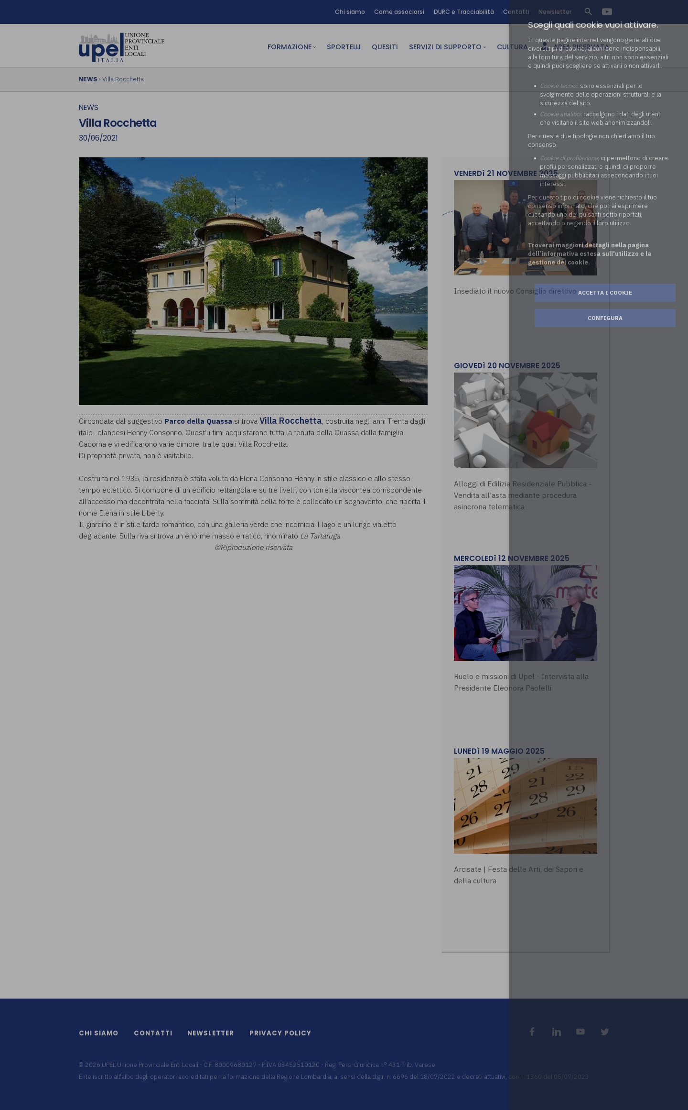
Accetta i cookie (605, 292)
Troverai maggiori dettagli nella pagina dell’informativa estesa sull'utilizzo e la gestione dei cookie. (589, 253)
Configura (605, 317)
